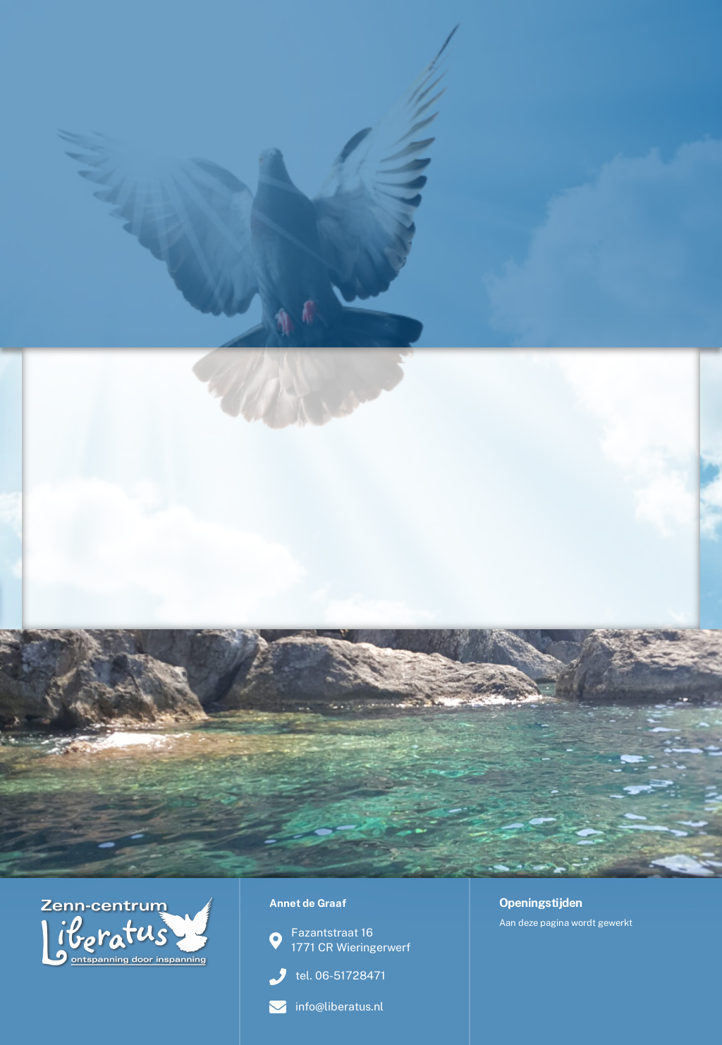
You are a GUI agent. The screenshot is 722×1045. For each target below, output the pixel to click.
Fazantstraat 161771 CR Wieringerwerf (339, 940)
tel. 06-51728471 (327, 976)
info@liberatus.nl (326, 1006)
